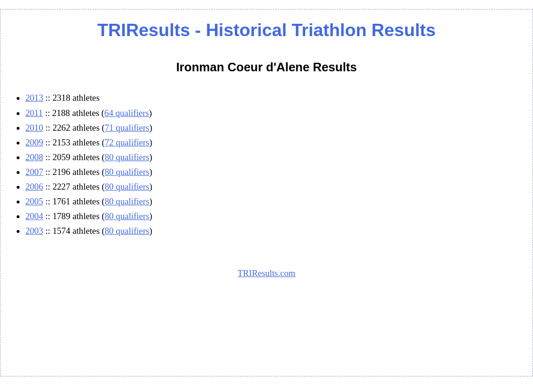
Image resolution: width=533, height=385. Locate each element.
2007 (34, 172)
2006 (34, 187)
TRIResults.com (267, 273)
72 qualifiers (127, 142)
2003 (34, 231)
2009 (34, 142)
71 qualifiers (127, 128)
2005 (34, 201)
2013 (34, 98)
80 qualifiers (127, 157)
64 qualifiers (127, 113)
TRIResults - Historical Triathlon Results (266, 30)
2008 (34, 157)
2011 (34, 113)
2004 (34, 216)
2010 (34, 128)
